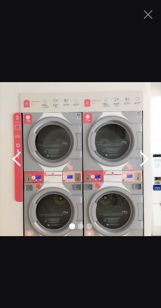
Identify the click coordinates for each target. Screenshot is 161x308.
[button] (17, 159)
